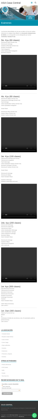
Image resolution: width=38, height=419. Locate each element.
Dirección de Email (11, 388)
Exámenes (4, 351)
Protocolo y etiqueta (7, 354)
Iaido (3, 370)
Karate (3, 373)
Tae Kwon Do (5, 376)
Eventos (4, 356)
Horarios (4, 348)
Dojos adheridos (6, 345)
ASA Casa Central (11, 2)
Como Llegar (5, 342)
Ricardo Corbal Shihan (7, 336)
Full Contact (5, 367)
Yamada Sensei (6, 334)
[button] (34, 415)
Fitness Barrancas (6, 364)
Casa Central (5, 339)
